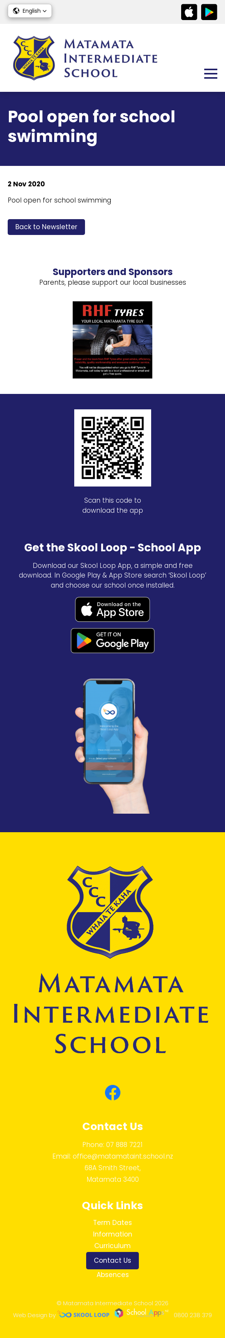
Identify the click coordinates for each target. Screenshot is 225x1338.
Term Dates (112, 1222)
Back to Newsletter (46, 226)
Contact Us (112, 1260)
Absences (113, 1274)
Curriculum (112, 1245)
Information (112, 1234)
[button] (30, 10)
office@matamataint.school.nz (123, 1156)
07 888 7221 (124, 1144)
